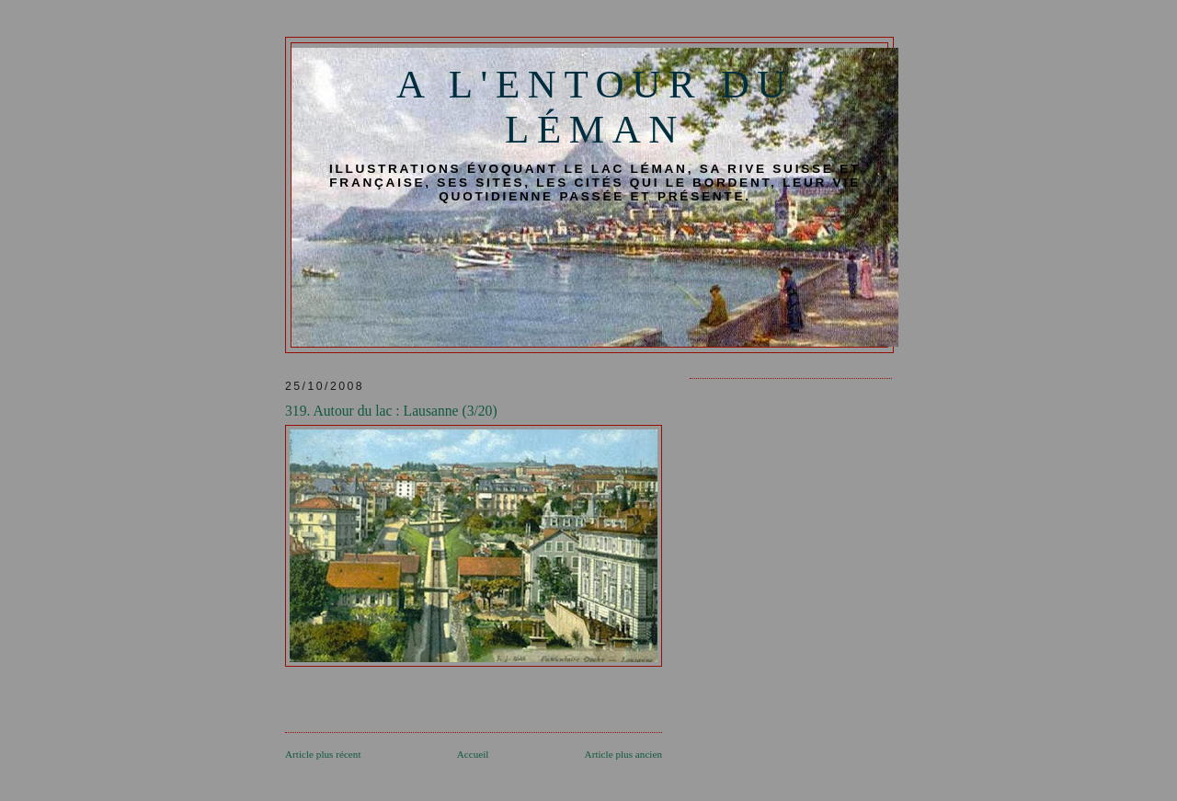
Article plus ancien (623, 754)
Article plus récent (323, 754)
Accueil (473, 754)
